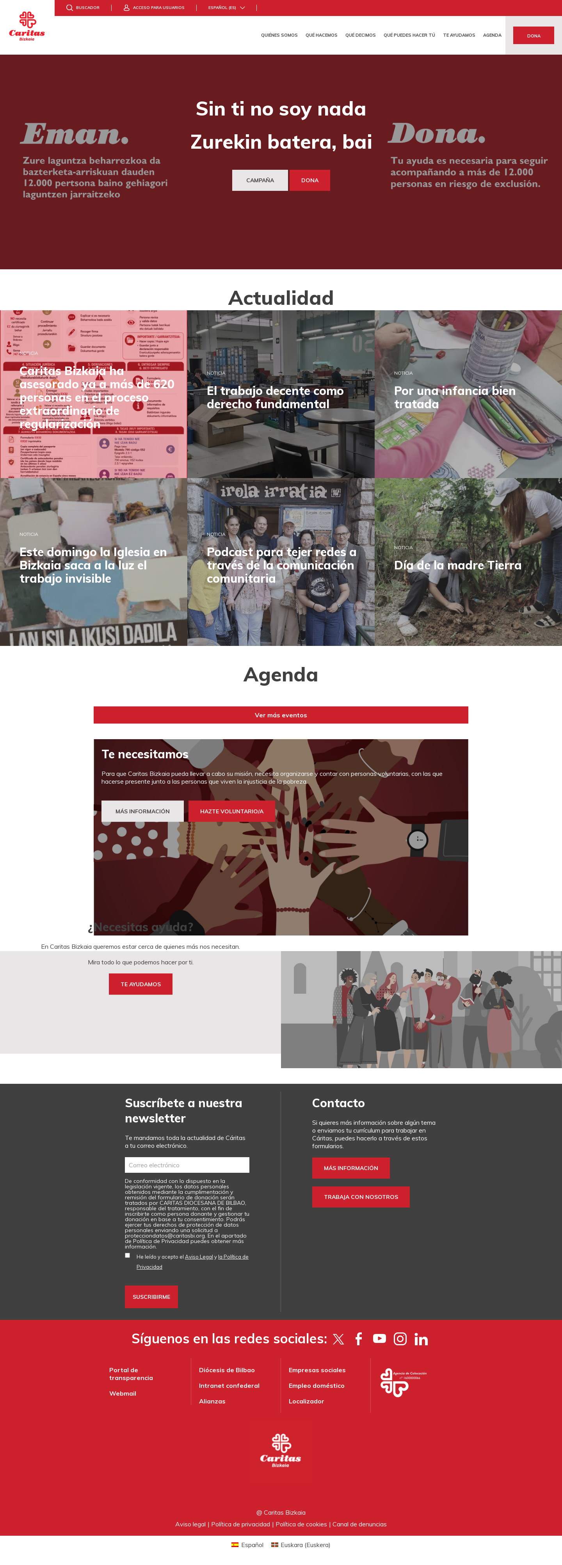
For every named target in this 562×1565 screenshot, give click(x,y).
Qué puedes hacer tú (409, 35)
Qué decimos (360, 35)
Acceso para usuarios (159, 7)
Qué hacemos (322, 35)
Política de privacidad (240, 1524)
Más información (351, 1168)
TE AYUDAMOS (141, 984)
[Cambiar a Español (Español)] (247, 1544)
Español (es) (222, 7)
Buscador (88, 7)
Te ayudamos (459, 35)
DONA (309, 180)
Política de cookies (301, 1524)
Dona (534, 36)
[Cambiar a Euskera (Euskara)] (300, 1544)
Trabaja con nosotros (361, 1196)
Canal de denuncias (360, 1524)
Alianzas (212, 1401)
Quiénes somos (279, 35)
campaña (260, 180)
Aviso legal (190, 1524)
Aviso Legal (199, 1257)
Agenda (492, 35)
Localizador (306, 1401)
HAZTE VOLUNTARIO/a (231, 811)
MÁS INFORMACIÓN (143, 811)
